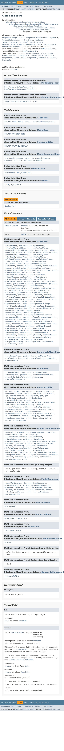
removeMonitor (23, 319)
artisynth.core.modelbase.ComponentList (25, 24)
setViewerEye (26, 339)
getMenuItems (25, 375)
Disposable (7, 58)
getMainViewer (39, 277)
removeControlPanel (30, 317)
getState (52, 284)
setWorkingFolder (32, 342)
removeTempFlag (11, 452)
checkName (19, 432)
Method (30, 9)
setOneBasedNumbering (14, 418)
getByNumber (9, 398)
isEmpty (37, 407)
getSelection (10, 358)
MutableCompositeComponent (14, 44)
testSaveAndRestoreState (44, 122)
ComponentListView (34, 38)
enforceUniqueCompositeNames (17, 158)
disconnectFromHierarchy (15, 437)
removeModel (9, 319)
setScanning (20, 457)
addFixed (40, 391)
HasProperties (32, 53)
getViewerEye (44, 290)
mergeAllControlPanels (32, 301)
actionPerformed (11, 372)
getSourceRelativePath (23, 284)
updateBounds (10, 344)
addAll (17, 391)
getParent (8, 443)
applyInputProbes (12, 259)
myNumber (8, 160)
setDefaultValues (12, 328)
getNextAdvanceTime (13, 281)
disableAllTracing (33, 266)
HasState (39, 40)
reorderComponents (12, 414)
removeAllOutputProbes (33, 312)
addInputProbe (27, 250)
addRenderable (10, 255)
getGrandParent (35, 437)
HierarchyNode (47, 53)
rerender (28, 324)
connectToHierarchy (13, 434)
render (7, 324)
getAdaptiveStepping (13, 270)
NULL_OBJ (18, 160)
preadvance (37, 377)
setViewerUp (39, 339)
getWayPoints (10, 295)
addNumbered (9, 393)
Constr (23, 9)
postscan (31, 306)
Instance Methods (27, 219)
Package (12, 2)
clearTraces (9, 263)
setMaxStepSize (11, 333)
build (23, 234)
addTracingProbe (40, 255)
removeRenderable (12, 321)
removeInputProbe (48, 317)
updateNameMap (19, 420)
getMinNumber (35, 398)
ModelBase (42, 130)
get (41, 396)
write (20, 344)
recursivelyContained (14, 450)
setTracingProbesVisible (40, 337)
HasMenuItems (27, 40)
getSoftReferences (36, 443)
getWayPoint (22, 292)
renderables (17, 324)
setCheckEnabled (43, 326)
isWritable (42, 446)
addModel (53, 250)
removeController (12, 317)
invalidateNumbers (12, 407)
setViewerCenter (11, 339)
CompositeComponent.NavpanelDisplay (20, 101)
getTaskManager (36, 286)
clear (26, 261)
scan (54, 324)
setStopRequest (34, 335)
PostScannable (50, 44)
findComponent (32, 396)
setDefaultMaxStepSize (14, 379)
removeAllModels (33, 310)
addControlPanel (40, 248)
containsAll (48, 393)
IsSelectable (37, 55)
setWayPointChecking (13, 342)
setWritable (45, 457)
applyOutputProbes (44, 259)
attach (7, 261)
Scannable (6, 60)
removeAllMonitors (12, 312)
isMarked (8, 446)
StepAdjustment (11, 226)
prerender (8, 308)
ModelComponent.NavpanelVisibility (20, 89)
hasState (48, 295)
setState (22, 335)
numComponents (31, 409)
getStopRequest (21, 286)
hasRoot (38, 295)
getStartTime (41, 284)
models (26, 304)
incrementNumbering (25, 405)
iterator (47, 407)
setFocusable (36, 330)
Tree (26, 2)
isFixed (49, 443)
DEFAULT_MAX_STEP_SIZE (14, 134)
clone (19, 393)
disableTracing (49, 266)
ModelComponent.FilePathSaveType (19, 87)
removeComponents (33, 411)
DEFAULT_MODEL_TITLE (13, 122)
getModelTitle (26, 279)
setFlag (32, 452)
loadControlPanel (12, 301)
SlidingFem (9, 206)
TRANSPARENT (9, 172)
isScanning (19, 446)
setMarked (42, 452)
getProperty (20, 443)
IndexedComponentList (12, 42)
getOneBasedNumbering (14, 402)
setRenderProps (11, 360)
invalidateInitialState (44, 297)
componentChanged (38, 263)
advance (24, 226)
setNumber (53, 455)
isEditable (27, 407)
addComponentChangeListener (31, 246)
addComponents (28, 391)
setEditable (14, 416)
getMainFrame (25, 277)
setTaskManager (49, 335)
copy (23, 372)
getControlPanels (12, 272)
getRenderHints (29, 356)
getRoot (7, 284)
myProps (28, 122)
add (5, 391)
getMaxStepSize (11, 375)
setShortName (31, 418)
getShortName (49, 402)
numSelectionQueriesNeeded (43, 358)
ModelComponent (51, 24)
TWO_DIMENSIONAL (24, 172)
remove (42, 409)
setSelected (33, 457)
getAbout (46, 268)
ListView (17, 58)
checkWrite (17, 261)
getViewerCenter (29, 290)
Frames (28, 6)
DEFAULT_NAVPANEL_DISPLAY (16, 146)
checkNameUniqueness (35, 432)
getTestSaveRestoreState (15, 288)
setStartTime (10, 335)
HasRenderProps (9, 55)
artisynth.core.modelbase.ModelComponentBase (25, 22)
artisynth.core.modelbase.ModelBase (27, 26)
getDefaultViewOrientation (16, 275)
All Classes (48, 6)
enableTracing (19, 268)
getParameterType (33, 402)
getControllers (50, 270)
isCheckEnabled (26, 299)
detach (20, 266)
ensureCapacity (17, 396)
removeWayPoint (46, 321)
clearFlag (50, 432)
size (41, 418)
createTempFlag (30, 434)
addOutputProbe (34, 252)
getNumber (53, 441)
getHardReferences (12, 439)
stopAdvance (47, 342)
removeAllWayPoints (13, 315)
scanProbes (9, 326)
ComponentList (45, 142)
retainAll (49, 414)
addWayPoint (9, 257)
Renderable (49, 55)
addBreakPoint (10, 246)
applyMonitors (28, 259)
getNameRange (37, 439)
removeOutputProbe (39, 319)
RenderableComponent (11, 47)
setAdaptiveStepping (25, 326)
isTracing (52, 299)
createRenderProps (12, 356)
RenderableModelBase (48, 352)
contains (27, 393)
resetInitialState (42, 324)
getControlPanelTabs (31, 272)
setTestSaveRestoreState (15, 337)
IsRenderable (23, 55)
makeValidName (10, 448)
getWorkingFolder (25, 295)
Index (41, 2)
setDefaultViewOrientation (34, 328)
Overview (4, 2)
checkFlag (8, 432)
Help (47, 2)
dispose (7, 268)
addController (10, 248)
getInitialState (38, 275)
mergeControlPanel (12, 304)
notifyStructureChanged (15, 306)
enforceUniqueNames (41, 158)
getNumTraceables (31, 281)
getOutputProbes (48, 281)
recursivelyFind (11, 576)
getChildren (22, 398)
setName (52, 452)
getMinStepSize (11, 279)
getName (26, 439)
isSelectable (23, 358)
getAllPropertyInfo (33, 270)
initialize (26, 297)
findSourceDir (34, 268)
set (5, 416)
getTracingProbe (48, 288)
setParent (8, 457)
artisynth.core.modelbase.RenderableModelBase (35, 28)
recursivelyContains (35, 450)
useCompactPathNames (33, 160)
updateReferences (12, 459)
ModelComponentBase (48, 154)
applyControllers (37, 257)
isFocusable (40, 299)
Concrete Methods (46, 219)
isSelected (30, 446)
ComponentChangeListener (13, 38)
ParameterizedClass (47, 58)
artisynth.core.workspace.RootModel (34, 30)
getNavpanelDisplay (13, 400)
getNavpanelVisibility (14, 441)
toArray (48, 418)
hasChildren (9, 405)
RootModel (14, 69)
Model (25, 42)
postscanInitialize (46, 306)
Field (17, 9)
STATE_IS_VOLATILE (12, 184)
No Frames (36, 6)
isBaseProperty (11, 299)
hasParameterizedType (43, 375)
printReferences (40, 448)
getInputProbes (11, 277)
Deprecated (33, 2)
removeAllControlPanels (46, 308)
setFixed (24, 452)
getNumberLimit (30, 400)
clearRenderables (38, 261)
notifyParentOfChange (40, 304)
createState (9, 266)
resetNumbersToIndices (33, 414)
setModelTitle (41, 333)
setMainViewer (50, 330)
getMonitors (39, 279)
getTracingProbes (12, 290)
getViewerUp (9, 292)
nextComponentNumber (13, 409)
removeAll (8, 411)
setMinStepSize (26, 333)
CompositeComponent (11, 40)
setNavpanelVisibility (14, 455)
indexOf (39, 405)
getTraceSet (34, 288)
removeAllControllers (24, 308)
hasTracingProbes (12, 297)
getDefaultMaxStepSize (37, 372)
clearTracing (23, 263)
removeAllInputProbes (14, 310)
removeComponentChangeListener (38, 315)
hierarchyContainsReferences (17, 377)
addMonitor (9, 252)
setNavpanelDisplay (30, 416)
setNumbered (46, 416)
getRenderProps (45, 356)
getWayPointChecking (38, 292)
